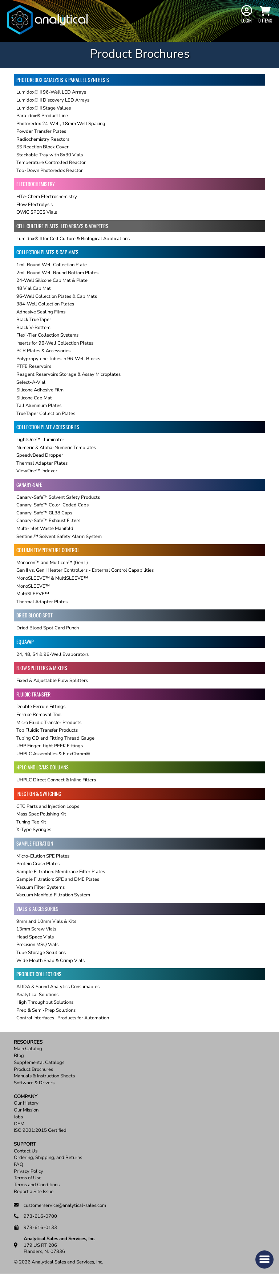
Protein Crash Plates (38, 863)
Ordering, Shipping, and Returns (48, 1158)
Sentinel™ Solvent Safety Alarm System (59, 536)
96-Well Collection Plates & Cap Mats (56, 296)
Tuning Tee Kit (31, 822)
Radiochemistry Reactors (42, 139)
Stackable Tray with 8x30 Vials (49, 155)
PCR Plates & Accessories (43, 351)
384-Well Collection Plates (45, 304)
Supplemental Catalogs (39, 1063)
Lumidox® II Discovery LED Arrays (52, 100)
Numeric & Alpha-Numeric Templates (56, 447)
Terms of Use (27, 1178)
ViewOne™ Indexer (36, 471)
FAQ (18, 1165)
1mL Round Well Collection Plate (51, 265)
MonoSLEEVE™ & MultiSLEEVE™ (52, 578)
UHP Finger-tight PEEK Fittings (49, 746)
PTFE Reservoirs (33, 366)
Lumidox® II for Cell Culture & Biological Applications (73, 238)
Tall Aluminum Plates (38, 405)
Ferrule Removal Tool (39, 714)
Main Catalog (28, 1049)
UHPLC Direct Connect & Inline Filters (56, 780)
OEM (19, 1124)
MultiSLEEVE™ (32, 594)
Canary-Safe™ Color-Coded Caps (52, 505)
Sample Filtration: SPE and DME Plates (57, 879)
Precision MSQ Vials (37, 944)
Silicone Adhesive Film (40, 390)
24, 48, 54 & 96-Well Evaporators (52, 654)
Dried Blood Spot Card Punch (47, 628)
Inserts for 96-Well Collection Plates (54, 343)
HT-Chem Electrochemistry (46, 196)
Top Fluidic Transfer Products (47, 730)
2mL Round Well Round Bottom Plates (57, 273)
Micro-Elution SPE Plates (42, 856)
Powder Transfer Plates (41, 131)
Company (25, 1097)
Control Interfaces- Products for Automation (62, 1018)
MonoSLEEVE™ (33, 586)
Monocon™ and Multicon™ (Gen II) (52, 562)
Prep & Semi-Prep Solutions (46, 1010)
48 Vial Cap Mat (33, 288)
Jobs (18, 1117)
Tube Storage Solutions (41, 952)
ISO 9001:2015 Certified (40, 1130)
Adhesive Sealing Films (40, 312)
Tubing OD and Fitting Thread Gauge (55, 738)
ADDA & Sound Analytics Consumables (58, 986)
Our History (26, 1103)
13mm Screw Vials (36, 929)
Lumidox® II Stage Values (43, 108)
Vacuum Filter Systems (40, 887)
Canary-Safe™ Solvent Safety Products (58, 497)
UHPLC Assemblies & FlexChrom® (53, 754)
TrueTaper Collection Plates (45, 413)
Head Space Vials (35, 937)
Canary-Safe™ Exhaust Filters (48, 520)
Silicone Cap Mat (34, 398)
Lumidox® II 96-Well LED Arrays (51, 92)
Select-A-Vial (30, 382)
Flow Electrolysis (34, 204)
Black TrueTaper (33, 319)
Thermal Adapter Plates (42, 463)
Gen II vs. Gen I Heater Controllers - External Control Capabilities (85, 570)
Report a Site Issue (33, 1192)
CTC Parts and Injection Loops (47, 806)
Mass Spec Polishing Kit (41, 814)
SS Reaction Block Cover (42, 147)
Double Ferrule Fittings (40, 706)
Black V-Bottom (33, 327)
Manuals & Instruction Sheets (44, 1076)
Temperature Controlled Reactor (51, 162)
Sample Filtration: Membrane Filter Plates (60, 871)
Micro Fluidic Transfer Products (48, 722)
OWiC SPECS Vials (36, 212)
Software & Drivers (34, 1083)
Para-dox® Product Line (42, 115)
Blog (19, 1056)
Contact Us (25, 1151)
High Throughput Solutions (44, 1002)
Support (25, 1144)
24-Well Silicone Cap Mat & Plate (52, 280)
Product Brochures (33, 1070)
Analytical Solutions (37, 994)
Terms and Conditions (37, 1185)
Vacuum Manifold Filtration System (53, 895)
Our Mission (26, 1110)
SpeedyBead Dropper (39, 455)
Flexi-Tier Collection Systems (47, 335)
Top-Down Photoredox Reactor (49, 170)
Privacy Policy (28, 1171)
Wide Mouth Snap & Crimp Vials (50, 960)
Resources (28, 1042)
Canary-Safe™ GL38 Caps (44, 513)
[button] (264, 1259)
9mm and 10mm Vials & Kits (46, 921)
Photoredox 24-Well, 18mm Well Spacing (60, 123)
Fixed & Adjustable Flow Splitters (52, 680)
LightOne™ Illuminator (40, 439)
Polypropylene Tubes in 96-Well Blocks (58, 359)
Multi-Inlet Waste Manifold (44, 528)
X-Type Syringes (33, 829)
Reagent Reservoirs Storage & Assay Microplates (68, 374)
